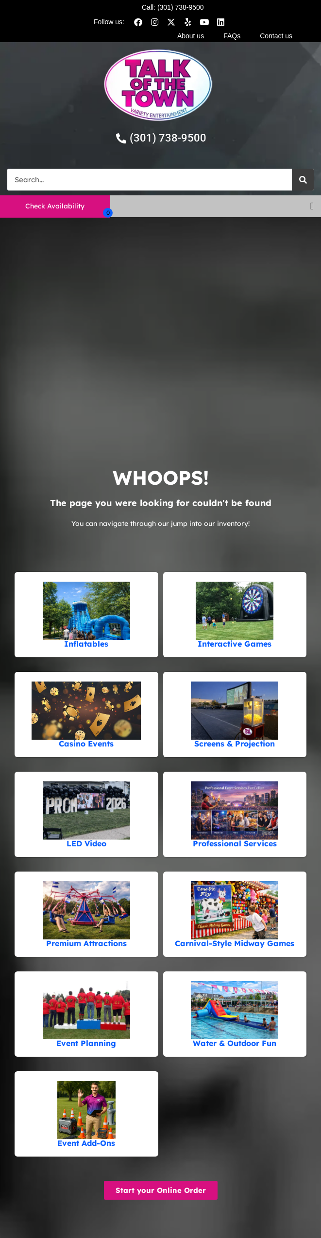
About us (190, 36)
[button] (312, 206)
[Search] (303, 179)
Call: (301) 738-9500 (173, 7)
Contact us (276, 36)
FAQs (231, 36)
